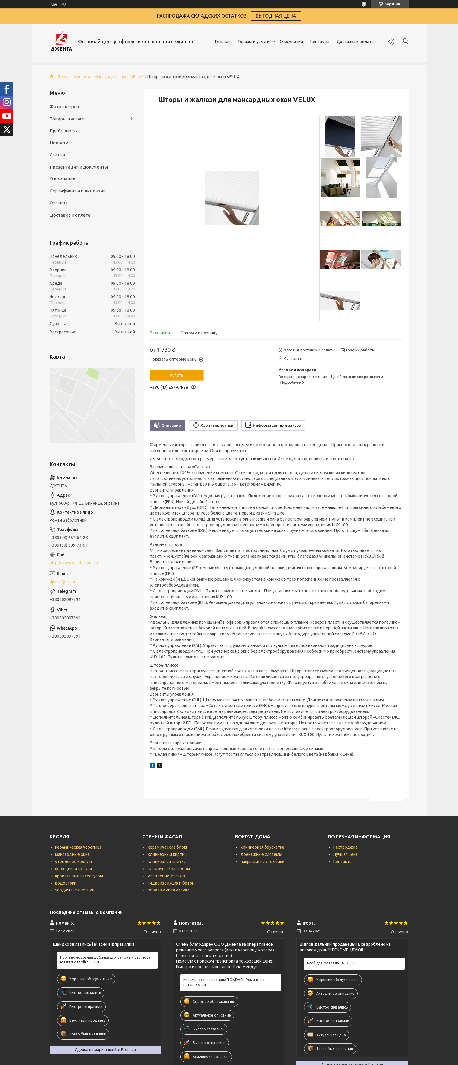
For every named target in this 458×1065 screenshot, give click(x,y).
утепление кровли (73, 861)
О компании (291, 41)
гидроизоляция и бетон (171, 883)
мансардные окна (72, 854)
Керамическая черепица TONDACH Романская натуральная (224, 982)
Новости (59, 142)
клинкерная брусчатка (262, 847)
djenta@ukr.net (64, 581)
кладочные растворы (169, 868)
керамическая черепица (78, 847)
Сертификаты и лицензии (78, 190)
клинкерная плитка (167, 861)
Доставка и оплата (355, 41)
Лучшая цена (345, 854)
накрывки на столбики (262, 861)
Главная (222, 41)
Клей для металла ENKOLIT (331, 963)
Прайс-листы (64, 130)
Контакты (319, 41)
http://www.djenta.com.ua (74, 562)
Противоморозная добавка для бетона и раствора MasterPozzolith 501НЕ (105, 959)
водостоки (66, 883)
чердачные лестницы (76, 890)
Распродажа (345, 847)
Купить (176, 375)
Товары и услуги (254, 41)
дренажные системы (261, 854)
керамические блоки (168, 847)
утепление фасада (166, 875)
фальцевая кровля (73, 868)
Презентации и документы (79, 166)
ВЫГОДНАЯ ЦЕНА (276, 16)
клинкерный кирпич (167, 854)
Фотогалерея (64, 106)
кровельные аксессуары (79, 875)
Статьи (57, 154)
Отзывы (58, 202)
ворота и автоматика (168, 890)
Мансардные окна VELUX (118, 76)
